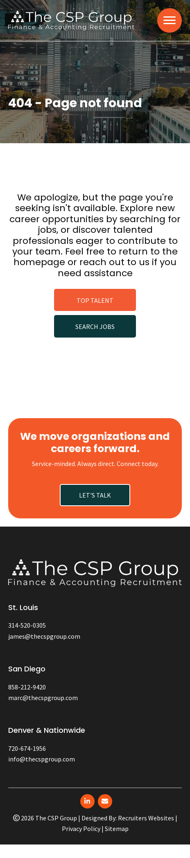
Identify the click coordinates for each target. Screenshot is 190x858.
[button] (95, 300)
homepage (39, 262)
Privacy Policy (81, 828)
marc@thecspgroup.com (43, 698)
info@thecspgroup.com (41, 759)
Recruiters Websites (146, 818)
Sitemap (117, 828)
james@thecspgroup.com (44, 636)
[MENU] (169, 20)
